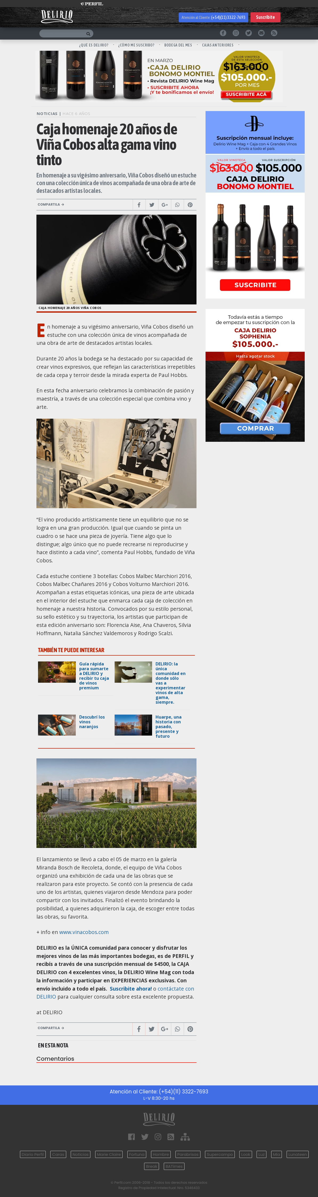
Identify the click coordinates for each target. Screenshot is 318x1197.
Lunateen (297, 1154)
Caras (58, 1154)
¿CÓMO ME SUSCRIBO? (136, 45)
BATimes (174, 1166)
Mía (276, 1154)
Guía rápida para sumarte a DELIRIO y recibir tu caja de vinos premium (94, 676)
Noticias (81, 1154)
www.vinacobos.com (84, 932)
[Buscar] (61, 33)
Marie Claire (109, 1154)
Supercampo (220, 1154)
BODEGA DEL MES (178, 45)
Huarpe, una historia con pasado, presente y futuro (169, 726)
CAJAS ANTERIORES (218, 45)
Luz (261, 1154)
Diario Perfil (33, 1154)
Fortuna (137, 1154)
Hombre (161, 1154)
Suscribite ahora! (130, 988)
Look (245, 1154)
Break (151, 1166)
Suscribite (265, 17)
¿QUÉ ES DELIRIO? (94, 45)
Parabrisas (188, 1154)
